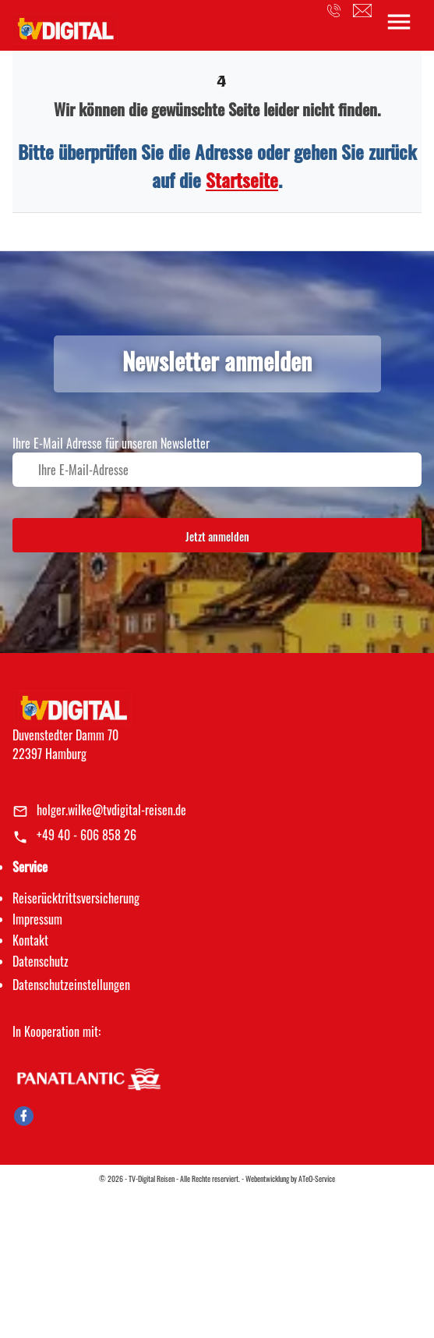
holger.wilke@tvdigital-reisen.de (111, 809)
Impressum (37, 919)
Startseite (242, 179)
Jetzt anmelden (217, 536)
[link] (65, 24)
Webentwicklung (267, 1178)
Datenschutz (40, 961)
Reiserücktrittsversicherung (75, 898)
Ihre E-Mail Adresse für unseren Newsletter (111, 443)
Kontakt (30, 940)
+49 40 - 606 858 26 (86, 834)
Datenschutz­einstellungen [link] (71, 984)
